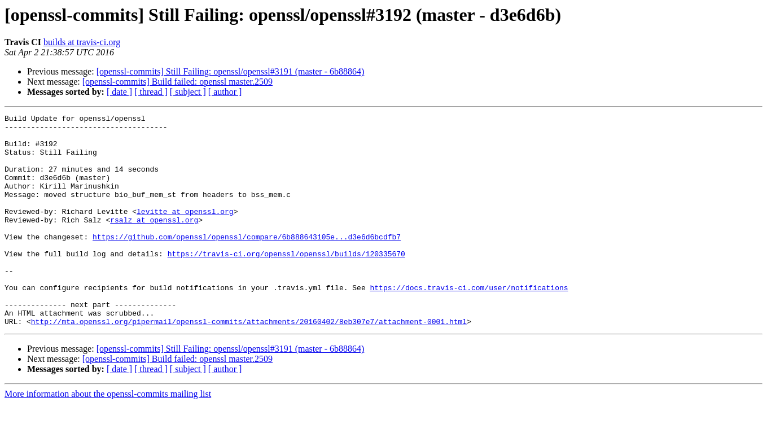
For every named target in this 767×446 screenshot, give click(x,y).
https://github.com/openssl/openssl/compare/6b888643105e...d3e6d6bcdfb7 (247, 262)
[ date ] (119, 92)
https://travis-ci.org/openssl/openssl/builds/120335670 (286, 282)
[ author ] (225, 92)
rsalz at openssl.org (154, 242)
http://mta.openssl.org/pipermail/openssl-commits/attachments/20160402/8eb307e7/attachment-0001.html (249, 363)
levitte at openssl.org (185, 231)
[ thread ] (151, 92)
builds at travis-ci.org (81, 42)
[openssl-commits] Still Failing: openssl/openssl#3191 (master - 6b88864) (231, 71)
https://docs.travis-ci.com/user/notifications (469, 323)
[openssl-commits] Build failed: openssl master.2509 (177, 81)
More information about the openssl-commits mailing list (108, 436)
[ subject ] (188, 92)
